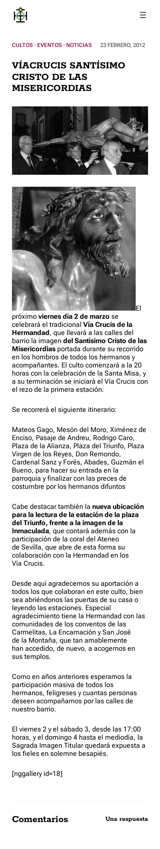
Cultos (22, 45)
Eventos (49, 45)
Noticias (79, 45)
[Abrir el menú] (143, 15)
